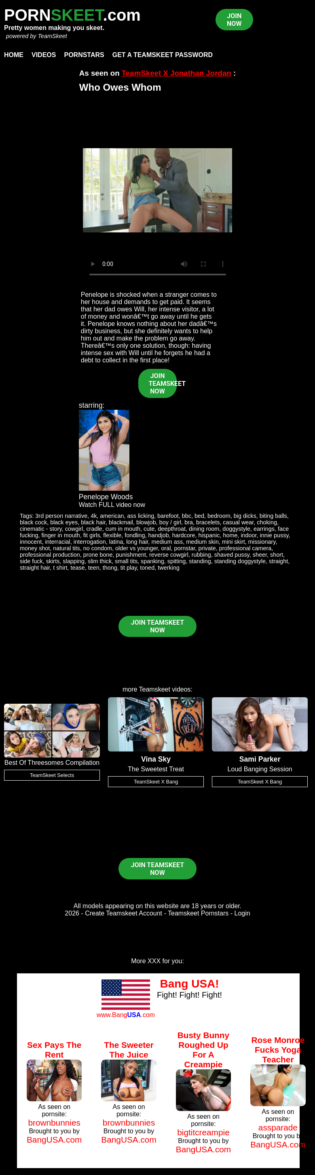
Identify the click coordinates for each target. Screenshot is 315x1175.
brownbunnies (54, 1122)
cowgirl (74, 529)
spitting (176, 561)
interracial (57, 542)
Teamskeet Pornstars (198, 913)
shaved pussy (231, 554)
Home (13, 54)
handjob (158, 535)
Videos (44, 54)
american (112, 516)
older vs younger (136, 548)
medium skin (202, 542)
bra (188, 522)
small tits (126, 561)
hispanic (209, 535)
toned (147, 567)
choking (267, 522)
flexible (112, 535)
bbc (186, 516)
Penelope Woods (106, 497)
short (276, 554)
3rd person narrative (61, 516)
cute (149, 529)
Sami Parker (260, 759)
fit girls (91, 535)
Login (242, 913)
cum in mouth (123, 529)
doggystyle (236, 529)
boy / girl (170, 522)
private (207, 548)
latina (116, 542)
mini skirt (233, 542)
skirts (53, 561)
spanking (152, 561)
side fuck (31, 561)
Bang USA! (189, 983)
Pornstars (84, 54)
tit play (129, 567)
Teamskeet (154, 689)
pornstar (184, 548)
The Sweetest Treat (156, 769)
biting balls (273, 516)
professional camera (245, 548)
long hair (137, 542)
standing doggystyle (240, 561)
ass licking (140, 516)
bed (199, 516)
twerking (169, 567)
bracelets (208, 522)
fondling (135, 535)
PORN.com (72, 15)
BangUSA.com (54, 1139)
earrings (264, 529)
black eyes (64, 522)
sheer (260, 554)
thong (110, 567)
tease (78, 567)
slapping (74, 561)
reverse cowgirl (168, 554)
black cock (33, 522)
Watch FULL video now (112, 504)
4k (94, 516)
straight (278, 561)
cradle (94, 529)
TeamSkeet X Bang (156, 782)
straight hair (35, 567)
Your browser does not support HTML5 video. (158, 190)
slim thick (100, 561)
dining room (204, 529)
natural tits (66, 548)
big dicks (245, 516)
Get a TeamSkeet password (162, 54)
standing (200, 561)
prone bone (98, 554)
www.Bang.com (126, 1014)
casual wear (238, 522)
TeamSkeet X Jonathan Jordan (176, 73)
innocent (31, 542)
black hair (93, 522)
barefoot (168, 516)
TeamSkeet (52, 36)
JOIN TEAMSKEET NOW (162, 383)
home (230, 535)
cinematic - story (41, 529)
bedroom (218, 516)
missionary (262, 542)
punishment (131, 554)
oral (166, 548)
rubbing (201, 554)
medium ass (167, 542)
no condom (97, 548)
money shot (35, 548)
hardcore (183, 535)
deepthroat (172, 529)
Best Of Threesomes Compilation (51, 762)
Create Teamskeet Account (123, 913)
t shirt (60, 567)
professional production (50, 554)
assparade (278, 1127)
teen (93, 567)
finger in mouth (61, 535)
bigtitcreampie (203, 1132)
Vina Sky (156, 759)
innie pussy (274, 535)
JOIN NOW (234, 20)
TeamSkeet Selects (52, 775)
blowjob (146, 522)
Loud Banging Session (260, 769)
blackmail (121, 522)
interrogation (90, 542)
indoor (248, 535)
